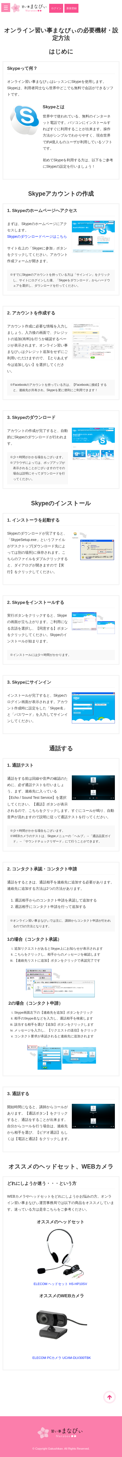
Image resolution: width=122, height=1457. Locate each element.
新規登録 (71, 8)
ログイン (56, 8)
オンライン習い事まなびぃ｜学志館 (29, 8)
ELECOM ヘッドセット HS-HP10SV (60, 1284)
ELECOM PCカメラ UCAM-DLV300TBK (61, 1358)
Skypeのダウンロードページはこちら (37, 236)
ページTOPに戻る (109, 1397)
